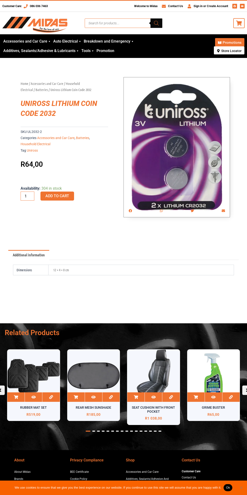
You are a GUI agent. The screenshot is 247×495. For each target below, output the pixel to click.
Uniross (32, 151)
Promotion (105, 50)
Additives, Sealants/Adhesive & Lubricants (41, 51)
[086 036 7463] (26, 6)
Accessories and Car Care (27, 41)
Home (24, 83)
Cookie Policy (78, 479)
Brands (18, 479)
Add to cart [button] (16, 397)
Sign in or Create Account (211, 6)
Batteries (41, 90)
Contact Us (175, 6)
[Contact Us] (164, 6)
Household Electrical (35, 144)
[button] (130, 210)
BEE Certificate (79, 471)
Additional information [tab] (29, 255)
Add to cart (57, 196)
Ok (228, 487)
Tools (87, 51)
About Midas (22, 471)
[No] (241, 487)
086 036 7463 (39, 6)
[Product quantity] (27, 196)
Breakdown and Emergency (109, 41)
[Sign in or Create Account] (189, 6)
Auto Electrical (67, 41)
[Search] (156, 23)
